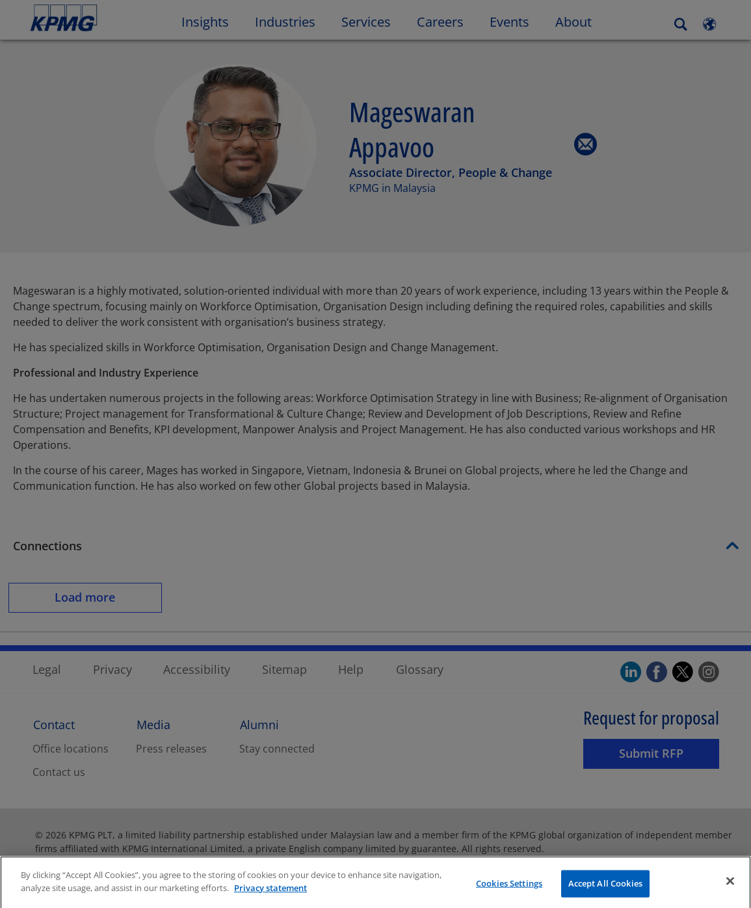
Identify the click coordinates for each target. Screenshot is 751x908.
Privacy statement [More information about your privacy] (270, 898)
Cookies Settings (509, 894)
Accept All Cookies (605, 894)
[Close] (730, 891)
